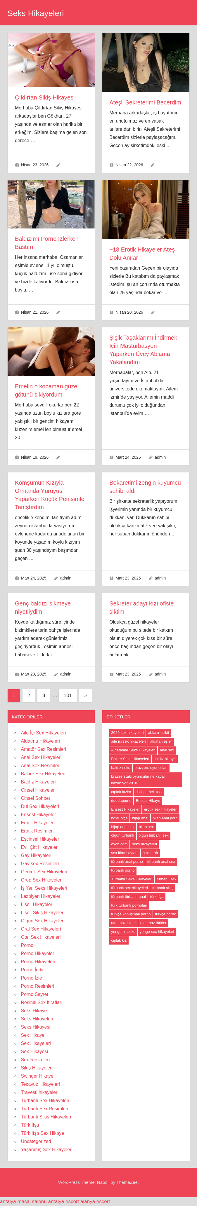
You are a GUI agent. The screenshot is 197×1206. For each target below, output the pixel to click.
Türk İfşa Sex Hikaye (42, 1133)
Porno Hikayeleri (38, 961)
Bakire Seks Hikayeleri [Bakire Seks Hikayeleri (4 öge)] (130, 759)
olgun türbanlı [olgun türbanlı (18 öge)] (122, 835)
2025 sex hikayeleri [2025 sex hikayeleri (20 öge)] (127, 732)
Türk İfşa (30, 1125)
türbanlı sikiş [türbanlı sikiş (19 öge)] (162, 888)
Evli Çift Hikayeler (39, 847)
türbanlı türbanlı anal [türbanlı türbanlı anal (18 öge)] (128, 896)
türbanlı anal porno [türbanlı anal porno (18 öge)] (127, 861)
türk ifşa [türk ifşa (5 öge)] (157, 896)
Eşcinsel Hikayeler (40, 839)
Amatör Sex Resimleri (43, 749)
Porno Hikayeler (37, 953)
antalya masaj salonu (23, 1201)
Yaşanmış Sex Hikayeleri (47, 1149)
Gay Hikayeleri (36, 855)
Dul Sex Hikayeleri (40, 806)
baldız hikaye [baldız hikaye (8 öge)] (164, 759)
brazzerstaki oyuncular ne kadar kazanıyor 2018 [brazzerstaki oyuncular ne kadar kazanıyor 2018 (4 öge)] (138, 779)
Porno (27, 945)
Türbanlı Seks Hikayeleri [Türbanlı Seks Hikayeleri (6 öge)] (131, 879)
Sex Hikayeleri (36, 1043)
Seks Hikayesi (35, 1027)
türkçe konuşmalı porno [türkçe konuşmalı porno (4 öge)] (131, 914)
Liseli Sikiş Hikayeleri (43, 912)
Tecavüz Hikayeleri (40, 1084)
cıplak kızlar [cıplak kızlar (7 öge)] (121, 792)
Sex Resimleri (35, 1059)
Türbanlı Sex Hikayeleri (45, 1100)
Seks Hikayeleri (36, 13)
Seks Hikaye (34, 1010)
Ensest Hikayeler (38, 814)
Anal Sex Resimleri (41, 765)
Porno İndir (32, 969)
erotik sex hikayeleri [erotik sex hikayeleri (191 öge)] (160, 809)
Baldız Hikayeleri (38, 781)
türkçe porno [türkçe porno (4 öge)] (165, 914)
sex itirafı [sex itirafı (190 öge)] (150, 853)
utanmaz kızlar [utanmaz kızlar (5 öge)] (123, 923)
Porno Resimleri (37, 986)
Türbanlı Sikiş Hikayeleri (46, 1116)
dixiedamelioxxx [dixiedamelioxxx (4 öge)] (149, 792)
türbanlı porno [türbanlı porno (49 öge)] (122, 870)
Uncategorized (36, 1141)
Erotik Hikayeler (37, 822)
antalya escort (63, 1201)
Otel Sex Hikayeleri (41, 937)
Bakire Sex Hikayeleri (43, 773)
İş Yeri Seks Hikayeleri (44, 888)
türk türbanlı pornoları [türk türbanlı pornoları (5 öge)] (129, 905)
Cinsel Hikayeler (38, 790)
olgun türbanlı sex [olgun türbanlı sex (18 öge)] (154, 835)
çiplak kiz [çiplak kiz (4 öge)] (119, 940)
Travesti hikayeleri (39, 1092)
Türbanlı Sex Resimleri (44, 1108)
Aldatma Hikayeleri (40, 741)
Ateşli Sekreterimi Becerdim (145, 102)
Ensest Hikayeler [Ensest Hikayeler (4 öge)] (125, 809)
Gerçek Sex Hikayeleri (44, 871)
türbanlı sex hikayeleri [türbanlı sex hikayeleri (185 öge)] (129, 888)
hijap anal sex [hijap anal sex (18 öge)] (122, 827)
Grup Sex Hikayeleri (42, 879)
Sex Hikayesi (34, 1051)
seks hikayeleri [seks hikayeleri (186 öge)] (144, 844)
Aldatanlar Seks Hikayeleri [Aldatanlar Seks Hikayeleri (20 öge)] (133, 750)
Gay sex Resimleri (40, 863)
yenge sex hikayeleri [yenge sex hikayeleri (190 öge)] (157, 931)
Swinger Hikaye (37, 1076)
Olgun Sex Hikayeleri (43, 920)
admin (160, 457)
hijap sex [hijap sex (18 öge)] (146, 827)
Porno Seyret (34, 994)
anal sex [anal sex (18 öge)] (167, 750)
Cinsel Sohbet (35, 798)
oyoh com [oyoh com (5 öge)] (119, 844)
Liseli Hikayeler (37, 904)
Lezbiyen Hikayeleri (41, 896)
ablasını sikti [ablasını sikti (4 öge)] (158, 732)
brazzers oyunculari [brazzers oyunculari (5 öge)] (150, 767)
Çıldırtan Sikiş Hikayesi (45, 97)
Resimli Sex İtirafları (42, 1002)
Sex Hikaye (33, 1035)
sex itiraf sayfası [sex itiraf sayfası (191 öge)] (124, 853)
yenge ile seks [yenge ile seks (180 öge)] (123, 931)
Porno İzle (31, 977)
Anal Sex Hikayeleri (41, 757)
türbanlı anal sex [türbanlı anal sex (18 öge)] (161, 861)
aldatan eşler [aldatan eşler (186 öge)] (161, 741)
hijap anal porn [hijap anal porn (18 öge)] (165, 818)
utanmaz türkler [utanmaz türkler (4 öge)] (153, 923)
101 (68, 695)
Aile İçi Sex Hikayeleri (43, 732)
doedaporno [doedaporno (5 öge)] (121, 800)
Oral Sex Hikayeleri (41, 928)
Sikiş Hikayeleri (37, 1067)
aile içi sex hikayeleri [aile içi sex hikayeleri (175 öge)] (128, 741)
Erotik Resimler (37, 830)
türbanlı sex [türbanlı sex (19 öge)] (166, 879)
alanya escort (95, 1201)
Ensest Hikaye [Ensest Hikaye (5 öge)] (148, 800)
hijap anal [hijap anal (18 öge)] (140, 818)
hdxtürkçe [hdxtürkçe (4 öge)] (119, 818)
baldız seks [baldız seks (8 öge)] (120, 767)
